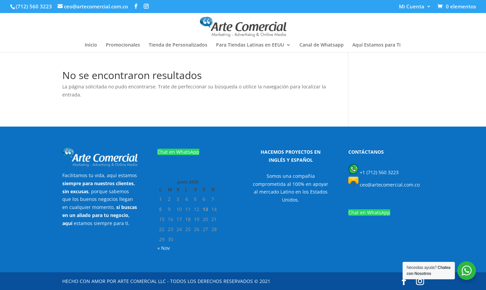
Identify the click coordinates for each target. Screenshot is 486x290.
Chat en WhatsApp (178, 152)
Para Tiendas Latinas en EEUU (250, 45)
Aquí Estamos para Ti (376, 45)
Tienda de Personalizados (178, 45)
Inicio (91, 45)
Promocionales (123, 45)
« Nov (163, 248)
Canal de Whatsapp (321, 45)
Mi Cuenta (411, 7)
